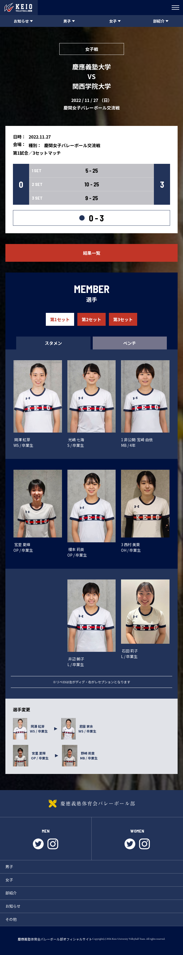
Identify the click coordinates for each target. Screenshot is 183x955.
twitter (38, 844)
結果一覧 (91, 253)
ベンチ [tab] (129, 343)
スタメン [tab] (53, 343)
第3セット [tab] (123, 319)
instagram (52, 844)
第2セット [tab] (91, 319)
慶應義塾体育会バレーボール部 (91, 803)
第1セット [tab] (60, 319)
